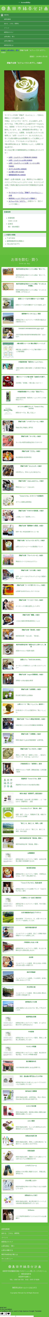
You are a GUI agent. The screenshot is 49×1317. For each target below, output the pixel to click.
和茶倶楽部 (31, 1151)
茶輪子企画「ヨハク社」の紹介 (31, 436)
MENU (6, 15)
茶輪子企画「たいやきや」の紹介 (31, 749)
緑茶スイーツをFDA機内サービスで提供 (31, 299)
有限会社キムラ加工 (31, 1195)
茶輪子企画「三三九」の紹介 (31, 451)
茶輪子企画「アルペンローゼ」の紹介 (31, 555)
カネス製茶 (31, 1121)
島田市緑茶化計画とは (9, 1254)
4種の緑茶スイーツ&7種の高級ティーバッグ (31, 343)
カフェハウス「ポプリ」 (18, 201)
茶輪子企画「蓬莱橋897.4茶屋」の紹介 (31, 525)
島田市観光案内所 (31, 927)
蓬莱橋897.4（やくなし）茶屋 (31, 314)
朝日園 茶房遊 (31, 868)
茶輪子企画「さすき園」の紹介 (31, 570)
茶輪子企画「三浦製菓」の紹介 (31, 734)
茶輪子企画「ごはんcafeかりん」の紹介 (31, 481)
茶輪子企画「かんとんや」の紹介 (31, 466)
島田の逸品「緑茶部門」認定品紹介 (31, 793)
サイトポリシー (7, 1259)
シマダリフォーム (31, 1165)
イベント (6, 28)
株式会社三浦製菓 (31, 1091)
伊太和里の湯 (31, 987)
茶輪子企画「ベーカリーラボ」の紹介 (31, 600)
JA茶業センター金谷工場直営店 (31, 898)
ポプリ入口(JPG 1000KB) (18, 169)
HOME (3, 50)
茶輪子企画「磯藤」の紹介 (31, 615)
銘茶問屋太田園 (31, 1017)
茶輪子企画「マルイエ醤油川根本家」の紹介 (31, 719)
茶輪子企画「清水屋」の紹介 (31, 630)
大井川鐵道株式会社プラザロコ (31, 912)
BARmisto (31, 1210)
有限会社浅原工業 (31, 1136)
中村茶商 (31, 1031)
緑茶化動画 (7, 19)
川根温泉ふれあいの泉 (31, 942)
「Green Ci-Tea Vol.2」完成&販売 (31, 883)
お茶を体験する (8, 41)
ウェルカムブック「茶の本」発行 (31, 808)
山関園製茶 (31, 853)
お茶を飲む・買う (9, 36)
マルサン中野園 (31, 1046)
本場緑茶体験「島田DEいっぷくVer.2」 (31, 362)
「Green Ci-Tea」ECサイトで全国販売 (31, 496)
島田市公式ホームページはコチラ (24, 1287)
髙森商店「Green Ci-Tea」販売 (31, 778)
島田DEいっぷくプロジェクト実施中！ (23, 198)
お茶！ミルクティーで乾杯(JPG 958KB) (23, 157)
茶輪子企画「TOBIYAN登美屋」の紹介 (31, 511)
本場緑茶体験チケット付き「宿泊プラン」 (31, 391)
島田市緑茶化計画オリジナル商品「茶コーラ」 (31, 269)
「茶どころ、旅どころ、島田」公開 (31, 823)
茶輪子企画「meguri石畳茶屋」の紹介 (31, 674)
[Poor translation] (7, 1313)
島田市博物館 (31, 972)
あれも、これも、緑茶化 (11, 23)
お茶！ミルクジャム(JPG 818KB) (20, 160)
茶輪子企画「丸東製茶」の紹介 (31, 689)
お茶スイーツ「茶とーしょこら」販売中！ (31, 704)
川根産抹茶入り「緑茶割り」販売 (31, 764)
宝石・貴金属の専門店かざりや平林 (31, 1076)
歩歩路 (31, 957)
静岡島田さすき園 (31, 1002)
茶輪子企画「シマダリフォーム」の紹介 (31, 421)
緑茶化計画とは (8, 45)
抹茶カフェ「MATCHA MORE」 (31, 659)
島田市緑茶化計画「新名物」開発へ (31, 838)
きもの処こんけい (31, 1180)
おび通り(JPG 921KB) (16, 172)
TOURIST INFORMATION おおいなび (31, 328)
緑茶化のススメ (8, 32)
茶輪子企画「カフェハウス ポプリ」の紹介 (31, 540)
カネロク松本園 (31, 1106)
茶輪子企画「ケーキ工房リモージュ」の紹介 (31, 585)
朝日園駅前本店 (31, 1061)
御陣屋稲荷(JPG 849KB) (17, 175)
